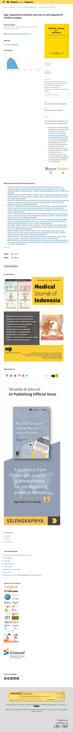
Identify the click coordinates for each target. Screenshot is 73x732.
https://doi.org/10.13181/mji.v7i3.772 (19, 34)
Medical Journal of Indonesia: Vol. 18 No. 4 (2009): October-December (36, 233)
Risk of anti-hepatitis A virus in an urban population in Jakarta (27, 227)
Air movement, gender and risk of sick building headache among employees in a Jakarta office (38, 195)
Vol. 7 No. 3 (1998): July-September (26, 7)
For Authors (7, 539)
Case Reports (8, 566)
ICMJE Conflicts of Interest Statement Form (17, 555)
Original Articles (9, 564)
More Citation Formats (52, 94)
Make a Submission (11, 266)
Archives (12, 7)
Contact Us (62, 704)
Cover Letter (8, 572)
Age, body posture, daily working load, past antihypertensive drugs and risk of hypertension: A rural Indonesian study (38, 241)
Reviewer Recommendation (12, 569)
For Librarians (8, 542)
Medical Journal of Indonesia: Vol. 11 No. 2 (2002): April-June (39, 238)
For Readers (7, 536)
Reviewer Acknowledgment (49, 704)
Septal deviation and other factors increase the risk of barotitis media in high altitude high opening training (38, 214)
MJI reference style (10, 575)
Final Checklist (8, 558)
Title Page (7, 561)
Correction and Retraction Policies (28, 704)
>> (9, 247)
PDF (48, 64)
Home (5, 7)
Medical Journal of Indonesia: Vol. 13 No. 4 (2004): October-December (30, 223)
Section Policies (11, 704)
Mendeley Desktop (35, 575)
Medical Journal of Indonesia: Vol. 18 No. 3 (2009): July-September (36, 203)
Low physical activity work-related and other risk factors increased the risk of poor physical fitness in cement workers (38, 201)
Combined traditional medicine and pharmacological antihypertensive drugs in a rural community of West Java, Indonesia (38, 220)
